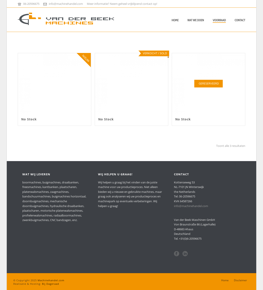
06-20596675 (31, 4)
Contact (240, 20)
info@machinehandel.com (66, 4)
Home (175, 20)
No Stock (29, 119)
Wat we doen (196, 20)
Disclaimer (240, 280)
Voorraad (219, 20)
